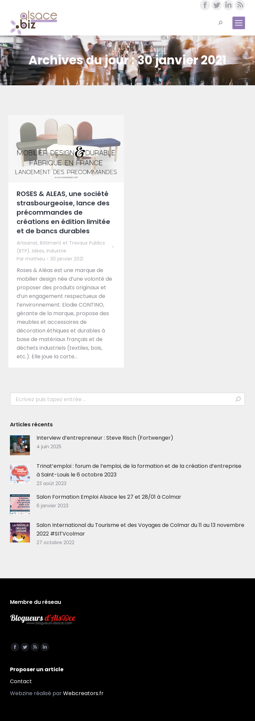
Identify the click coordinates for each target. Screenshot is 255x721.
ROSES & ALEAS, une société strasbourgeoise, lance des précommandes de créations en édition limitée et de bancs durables (63, 212)
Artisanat (27, 243)
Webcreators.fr (83, 693)
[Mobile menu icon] (238, 23)
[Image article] (20, 445)
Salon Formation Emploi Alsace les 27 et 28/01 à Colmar (109, 497)
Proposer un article (36, 669)
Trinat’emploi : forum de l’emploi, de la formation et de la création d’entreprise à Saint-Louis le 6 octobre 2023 (139, 470)
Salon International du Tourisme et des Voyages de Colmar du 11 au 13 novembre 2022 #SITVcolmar (140, 529)
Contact (21, 681)
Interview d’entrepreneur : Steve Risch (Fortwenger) (105, 438)
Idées (38, 251)
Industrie (56, 251)
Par (31, 258)
